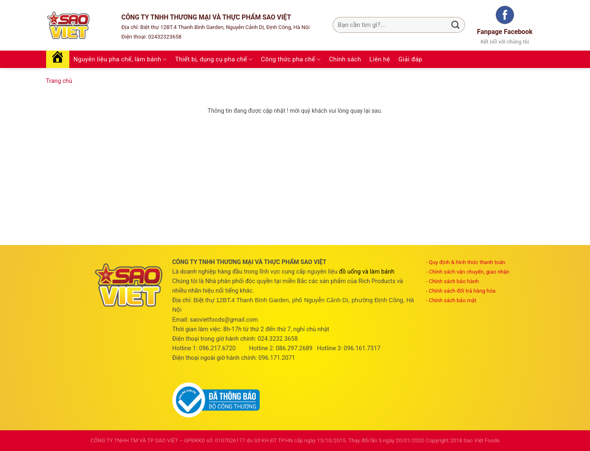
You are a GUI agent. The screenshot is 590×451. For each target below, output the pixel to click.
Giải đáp (410, 59)
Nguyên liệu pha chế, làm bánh (120, 59)
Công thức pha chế (291, 59)
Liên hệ (380, 59)
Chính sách (345, 59)
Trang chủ (59, 81)
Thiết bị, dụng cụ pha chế (214, 59)
